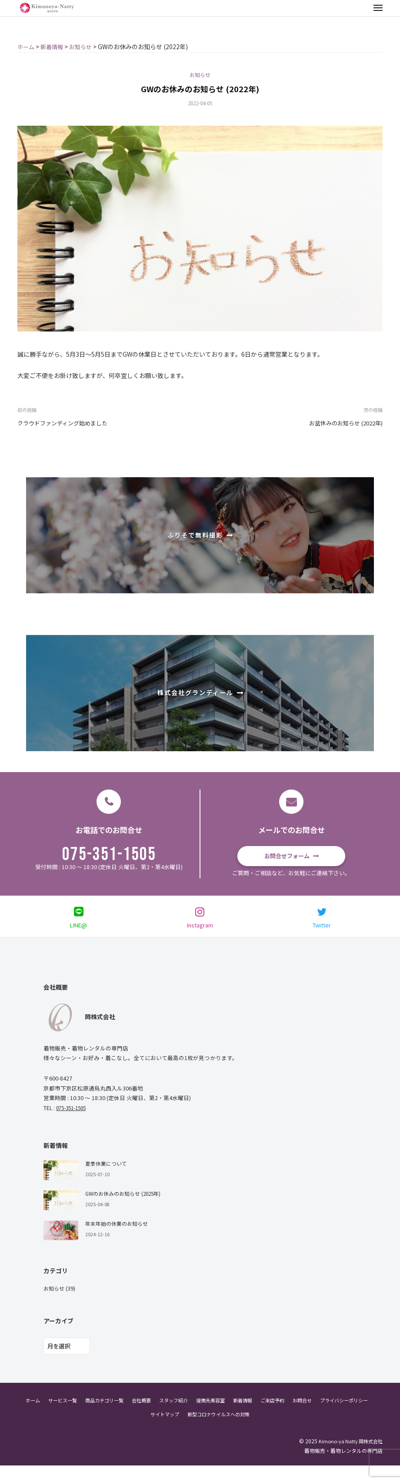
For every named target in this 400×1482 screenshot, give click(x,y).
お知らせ (200, 76)
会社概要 (167, 1416)
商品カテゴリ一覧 (128, 1416)
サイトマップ (192, 1430)
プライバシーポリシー (142, 1430)
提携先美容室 (241, 1416)
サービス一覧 (83, 1416)
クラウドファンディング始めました (65, 424)
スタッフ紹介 (201, 1416)
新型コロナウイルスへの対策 (250, 1430)
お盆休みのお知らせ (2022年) (342, 424)
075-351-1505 (109, 856)
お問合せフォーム (286, 857)
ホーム (51, 1416)
